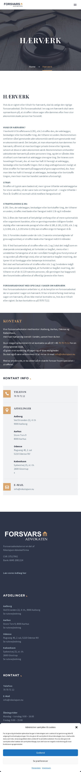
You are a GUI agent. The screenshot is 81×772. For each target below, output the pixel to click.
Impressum (46, 768)
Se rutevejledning (12, 613)
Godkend (40, 752)
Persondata (36, 768)
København (9, 647)
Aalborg (7, 606)
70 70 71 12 (64, 342)
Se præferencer (40, 761)
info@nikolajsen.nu (65, 354)
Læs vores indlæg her (14, 572)
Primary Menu (75, 5)
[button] (76, 727)
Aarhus (7, 620)
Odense (7, 633)
